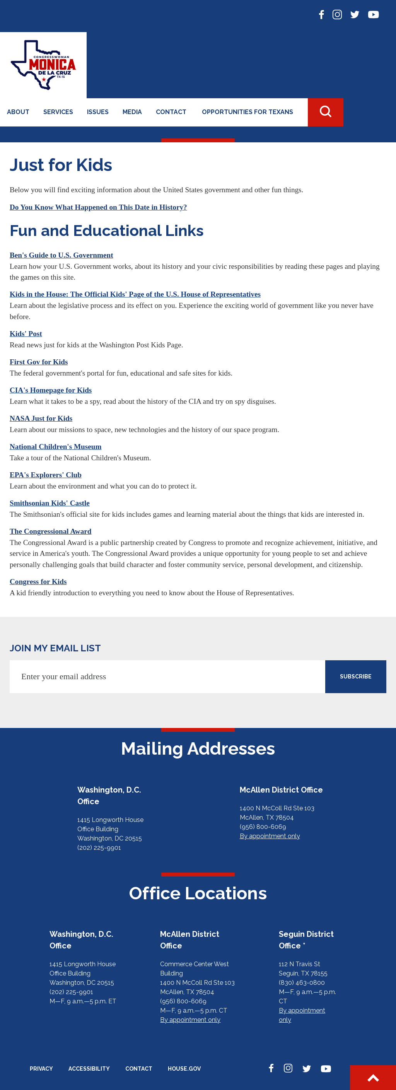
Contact (171, 112)
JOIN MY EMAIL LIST (55, 648)
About (18, 112)
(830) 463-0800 (302, 982)
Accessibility (89, 1069)
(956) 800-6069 (263, 826)
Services (58, 112)
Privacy (41, 1069)
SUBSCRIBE (356, 676)
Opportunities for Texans (247, 112)
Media (132, 112)
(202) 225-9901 (99, 847)
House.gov (184, 1069)
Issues (98, 112)
